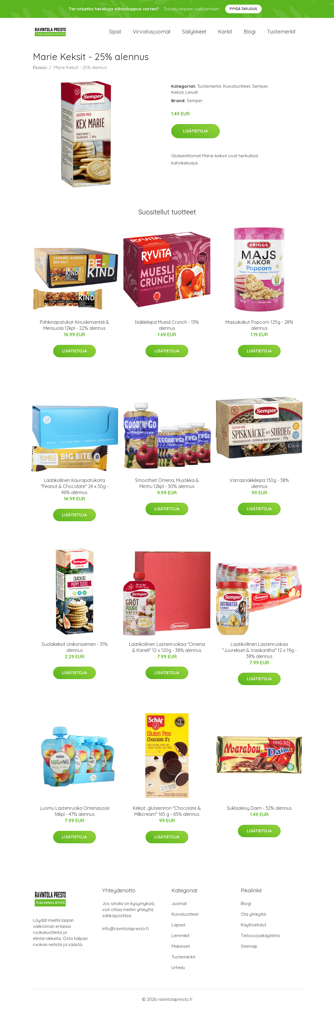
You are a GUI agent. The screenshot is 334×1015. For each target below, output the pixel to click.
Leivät (192, 98)
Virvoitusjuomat (152, 34)
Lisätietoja (195, 136)
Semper (260, 92)
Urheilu (178, 973)
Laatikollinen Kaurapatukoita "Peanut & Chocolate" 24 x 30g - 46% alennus (75, 492)
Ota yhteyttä (253, 920)
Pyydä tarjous (243, 9)
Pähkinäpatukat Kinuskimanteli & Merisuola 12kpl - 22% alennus (74, 331)
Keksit (177, 98)
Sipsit (115, 34)
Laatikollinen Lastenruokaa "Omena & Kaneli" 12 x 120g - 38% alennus (167, 653)
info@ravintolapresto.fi (125, 934)
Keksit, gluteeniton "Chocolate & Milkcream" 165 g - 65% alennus (167, 817)
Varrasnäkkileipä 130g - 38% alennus (259, 489)
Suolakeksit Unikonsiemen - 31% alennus (75, 653)
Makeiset (180, 952)
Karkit (225, 34)
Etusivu (40, 73)
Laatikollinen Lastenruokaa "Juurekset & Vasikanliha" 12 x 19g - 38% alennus (259, 656)
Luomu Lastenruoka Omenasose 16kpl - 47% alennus (74, 817)
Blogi (249, 34)
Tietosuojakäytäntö (260, 941)
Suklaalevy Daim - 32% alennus (259, 814)
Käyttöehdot (253, 930)
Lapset (178, 930)
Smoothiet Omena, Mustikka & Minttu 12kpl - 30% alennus (167, 489)
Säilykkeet (194, 34)
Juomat (179, 909)
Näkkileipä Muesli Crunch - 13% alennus (167, 331)
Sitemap (249, 952)
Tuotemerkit (281, 34)
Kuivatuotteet (236, 92)
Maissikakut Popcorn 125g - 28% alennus (259, 331)
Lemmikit (180, 941)
